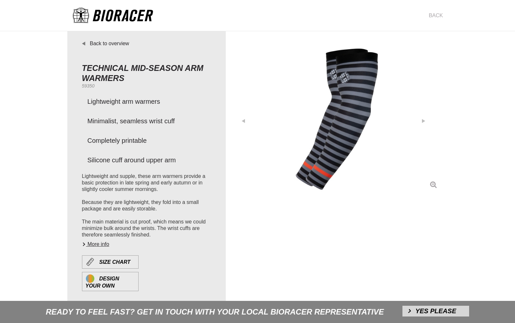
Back (436, 15)
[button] (247, 119)
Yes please (435, 311)
